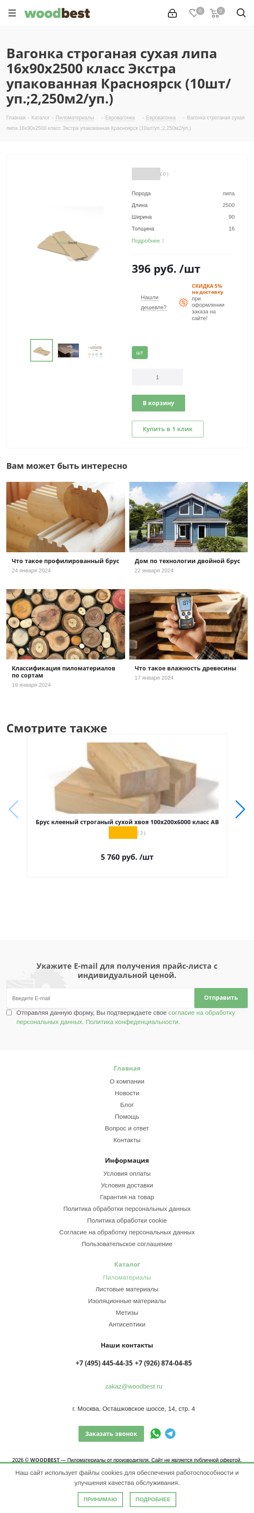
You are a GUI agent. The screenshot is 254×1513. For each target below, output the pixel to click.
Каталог (127, 1264)
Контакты (127, 1139)
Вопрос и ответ (127, 1128)
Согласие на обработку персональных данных (127, 1232)
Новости (127, 1093)
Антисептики (127, 1324)
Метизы (127, 1312)
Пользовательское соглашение (126, 1243)
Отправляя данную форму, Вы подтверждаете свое (125, 1017)
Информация (127, 1160)
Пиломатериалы (127, 1277)
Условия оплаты (127, 1173)
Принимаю (100, 1499)
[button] (240, 809)
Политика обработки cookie (127, 1220)
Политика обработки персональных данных (127, 1208)
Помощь (127, 1116)
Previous (20, 350)
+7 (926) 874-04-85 (163, 1363)
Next (113, 350)
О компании (127, 1081)
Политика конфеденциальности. (133, 1021)
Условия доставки (127, 1185)
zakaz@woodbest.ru (133, 1386)
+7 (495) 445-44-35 (104, 1363)
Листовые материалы (127, 1289)
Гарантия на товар (127, 1196)
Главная (127, 1068)
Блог (127, 1104)
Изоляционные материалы (127, 1300)
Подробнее (153, 1499)
